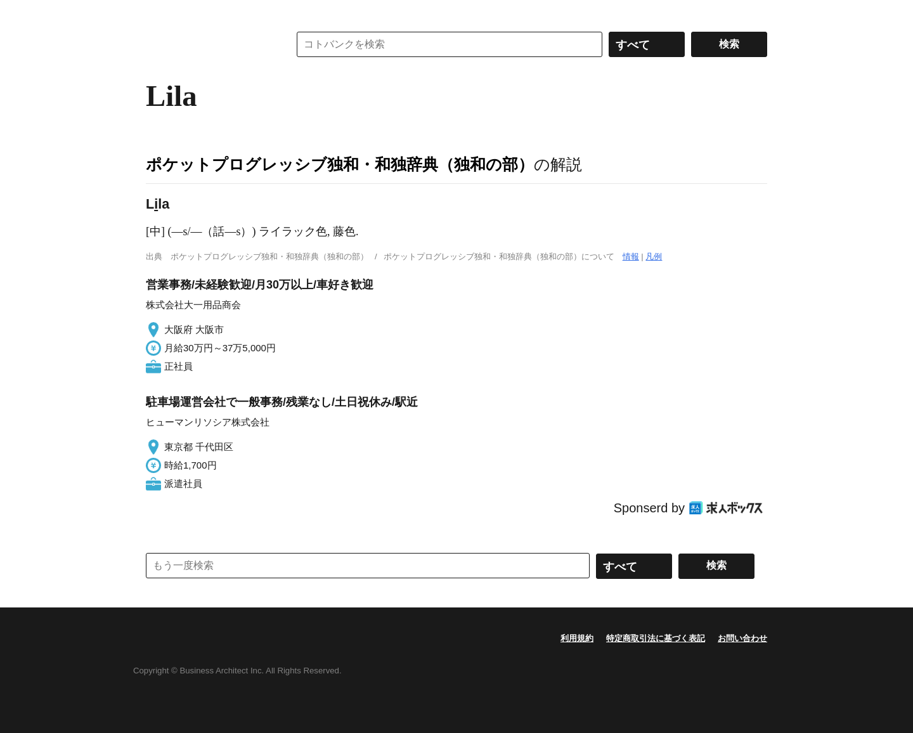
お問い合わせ (742, 638)
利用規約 (576, 638)
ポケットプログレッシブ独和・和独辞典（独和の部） (340, 164)
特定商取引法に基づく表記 (655, 638)
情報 (631, 256)
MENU (158, 12)
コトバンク (208, 44)
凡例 (653, 256)
